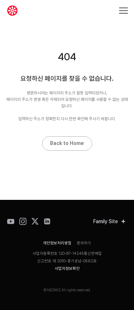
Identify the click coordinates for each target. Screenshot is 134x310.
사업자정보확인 (67, 268)
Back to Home (67, 143)
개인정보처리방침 (57, 243)
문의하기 (84, 243)
